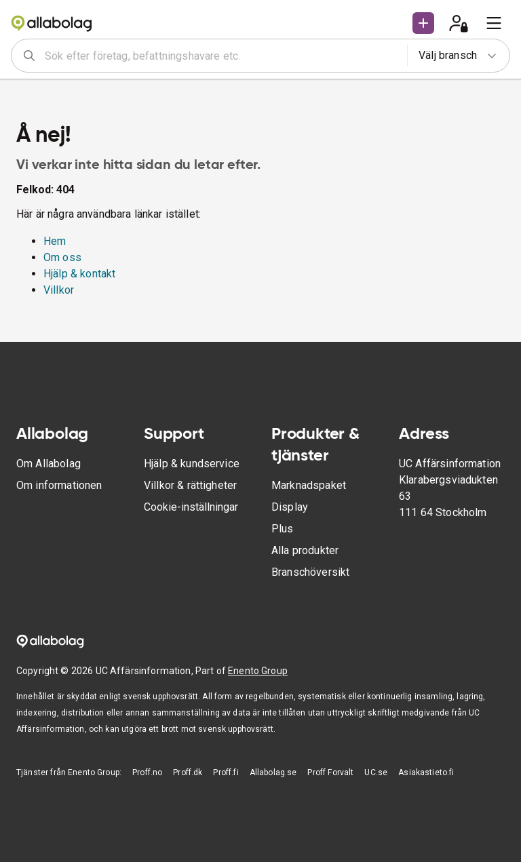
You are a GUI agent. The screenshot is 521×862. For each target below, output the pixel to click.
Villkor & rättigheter (190, 485)
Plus (282, 528)
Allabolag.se (273, 772)
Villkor (58, 289)
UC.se (375, 772)
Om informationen (59, 485)
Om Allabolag (48, 463)
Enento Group (258, 670)
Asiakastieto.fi (426, 772)
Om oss (62, 257)
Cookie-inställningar (191, 507)
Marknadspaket (308, 485)
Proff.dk (187, 772)
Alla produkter (305, 550)
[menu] (494, 23)
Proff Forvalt (330, 772)
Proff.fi (225, 772)
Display (289, 507)
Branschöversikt (310, 572)
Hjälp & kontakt (79, 273)
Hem (54, 241)
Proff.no (147, 772)
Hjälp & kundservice (191, 463)
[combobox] (221, 55)
